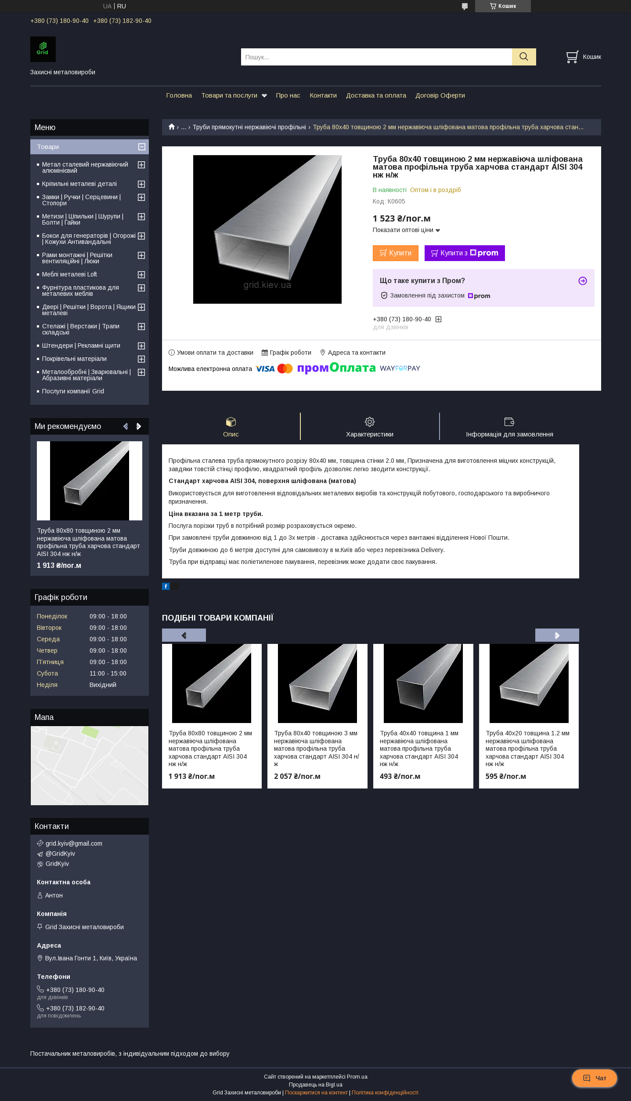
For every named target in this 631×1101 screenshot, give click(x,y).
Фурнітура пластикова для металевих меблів (80, 290)
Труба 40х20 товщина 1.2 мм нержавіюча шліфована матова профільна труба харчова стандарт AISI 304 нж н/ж (528, 748)
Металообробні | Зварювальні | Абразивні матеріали (86, 375)
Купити (400, 253)
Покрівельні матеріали (74, 358)
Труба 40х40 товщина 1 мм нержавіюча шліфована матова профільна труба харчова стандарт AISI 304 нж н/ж (419, 748)
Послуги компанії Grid (73, 391)
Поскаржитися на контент (316, 1093)
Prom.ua (357, 1077)
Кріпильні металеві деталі (79, 183)
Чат (594, 1078)
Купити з (469, 253)
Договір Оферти (440, 95)
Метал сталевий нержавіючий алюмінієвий (85, 167)
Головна (179, 95)
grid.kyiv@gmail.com (74, 843)
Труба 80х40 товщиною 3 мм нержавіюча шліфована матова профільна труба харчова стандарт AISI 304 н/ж (316, 748)
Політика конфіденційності (385, 1093)
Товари (48, 146)
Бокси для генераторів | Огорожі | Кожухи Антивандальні (89, 238)
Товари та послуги (229, 95)
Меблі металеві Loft (69, 274)
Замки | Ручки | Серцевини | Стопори (81, 200)
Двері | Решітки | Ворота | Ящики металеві (89, 309)
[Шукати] (524, 56)
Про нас (288, 95)
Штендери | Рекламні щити (81, 345)
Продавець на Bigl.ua (316, 1085)
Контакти (323, 95)
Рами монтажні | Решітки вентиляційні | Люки (77, 258)
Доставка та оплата (376, 95)
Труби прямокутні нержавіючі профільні (249, 127)
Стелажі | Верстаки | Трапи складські (80, 329)
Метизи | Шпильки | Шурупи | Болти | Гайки (82, 219)
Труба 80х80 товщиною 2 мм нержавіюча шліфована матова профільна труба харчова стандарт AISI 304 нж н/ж (210, 748)
